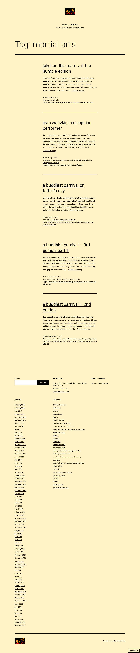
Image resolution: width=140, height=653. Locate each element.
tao (50, 284)
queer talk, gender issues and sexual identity (68, 463)
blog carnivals (52, 282)
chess (54, 165)
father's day (82, 222)
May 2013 (18, 411)
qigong (88, 341)
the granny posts (59, 475)
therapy (94, 339)
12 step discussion (59, 405)
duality (76, 282)
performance (79, 165)
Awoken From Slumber (61, 391)
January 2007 (19, 589)
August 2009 (19, 494)
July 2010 (18, 460)
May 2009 (18, 503)
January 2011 (19, 442)
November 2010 (20, 448)
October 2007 (19, 561)
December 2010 (20, 445)
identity (75, 341)
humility (64, 102)
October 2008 (19, 524)
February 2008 (20, 549)
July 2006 (18, 607)
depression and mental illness (63, 426)
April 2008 (18, 543)
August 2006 (19, 604)
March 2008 (19, 546)
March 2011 (19, 435)
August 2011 (19, 426)
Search (17, 379)
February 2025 (20, 405)
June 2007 (18, 573)
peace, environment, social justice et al (67, 451)
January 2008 (19, 552)
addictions (56, 220)
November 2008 (20, 521)
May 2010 (18, 466)
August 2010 (19, 457)
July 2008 (18, 533)
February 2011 (20, 438)
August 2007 (19, 567)
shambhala (79, 102)
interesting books (85, 160)
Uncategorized (58, 484)
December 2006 (20, 592)
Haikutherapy (70, 24)
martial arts (71, 102)
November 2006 (20, 595)
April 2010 (18, 469)
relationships (57, 466)
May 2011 (18, 429)
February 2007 (20, 586)
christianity (58, 102)
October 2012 (19, 423)
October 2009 (19, 487)
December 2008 (20, 518)
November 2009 (20, 484)
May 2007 (18, 576)
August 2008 (19, 530)
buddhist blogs (59, 222)
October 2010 (19, 451)
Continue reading (77, 90)
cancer (55, 417)
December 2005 (20, 625)
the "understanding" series (62, 472)
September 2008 (20, 527)
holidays (69, 341)
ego (76, 222)
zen (48, 344)
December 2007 (20, 555)
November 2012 (20, 420)
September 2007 (20, 564)
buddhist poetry (70, 222)
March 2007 (19, 582)
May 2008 (18, 540)
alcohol (55, 411)
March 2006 (19, 619)
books (50, 165)
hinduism (82, 282)
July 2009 (18, 497)
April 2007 (18, 579)
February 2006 (20, 622)
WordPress (121, 641)
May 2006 (18, 613)
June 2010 (18, 463)
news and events (59, 448)
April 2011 (18, 432)
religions (45, 284)
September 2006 (20, 601)
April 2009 (18, 506)
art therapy (51, 341)
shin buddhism (88, 102)
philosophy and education (51, 163)
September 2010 (20, 454)
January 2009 (19, 515)
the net (55, 478)
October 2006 (19, 598)
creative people (61, 165)
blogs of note (64, 220)
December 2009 (20, 481)
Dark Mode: (134, 651)
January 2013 (19, 414)
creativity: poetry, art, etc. (60, 160)
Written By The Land (60, 388)
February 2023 (20, 408)
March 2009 (19, 509)
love (87, 282)
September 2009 (20, 491)
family (64, 341)
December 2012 (20, 417)
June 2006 (18, 610)
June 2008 (18, 537)
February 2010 (20, 475)
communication (58, 420)
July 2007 (18, 570)
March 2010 (19, 472)
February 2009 (20, 512)
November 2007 (20, 558)
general (55, 435)
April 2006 (18, 616)
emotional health (74, 160)
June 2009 (18, 500)
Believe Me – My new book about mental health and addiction (70, 384)
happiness (56, 442)
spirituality (56, 100)
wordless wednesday (60, 487)
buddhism (51, 102)
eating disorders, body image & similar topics (69, 429)
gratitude (56, 438)
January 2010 (19, 478)
